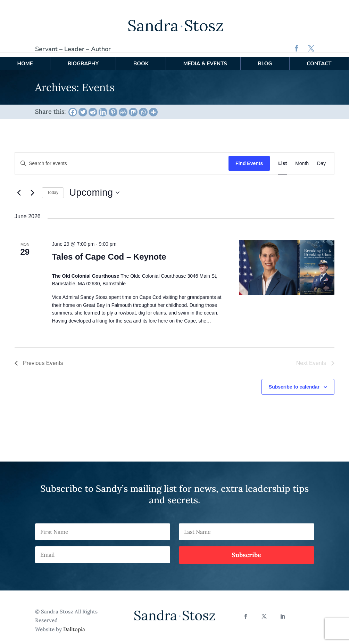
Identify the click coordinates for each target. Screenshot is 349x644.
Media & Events (205, 58)
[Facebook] (72, 107)
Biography (83, 58)
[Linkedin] (103, 107)
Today (52, 187)
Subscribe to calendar (294, 381)
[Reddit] (93, 107)
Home (25, 58)
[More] (153, 107)
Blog (265, 58)
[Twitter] (82, 107)
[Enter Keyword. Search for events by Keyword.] (121, 158)
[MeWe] (123, 107)
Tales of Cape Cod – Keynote (109, 251)
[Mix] (133, 107)
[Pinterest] (113, 107)
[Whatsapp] (143, 107)
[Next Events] (32, 188)
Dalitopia (74, 624)
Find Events (249, 158)
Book (141, 58)
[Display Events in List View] (282, 158)
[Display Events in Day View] (321, 158)
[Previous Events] (19, 188)
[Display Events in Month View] (302, 158)
